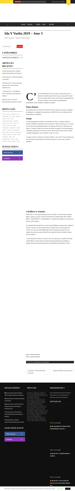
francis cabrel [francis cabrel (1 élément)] (5, 123)
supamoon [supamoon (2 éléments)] (9, 141)
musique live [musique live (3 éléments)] (8, 132)
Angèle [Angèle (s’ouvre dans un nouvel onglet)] (37, 221)
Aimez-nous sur (8, 152)
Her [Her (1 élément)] (8, 123)
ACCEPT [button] (68, 488)
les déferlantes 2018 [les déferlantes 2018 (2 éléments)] (6, 127)
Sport (44, 24)
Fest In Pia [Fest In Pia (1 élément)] (8, 118)
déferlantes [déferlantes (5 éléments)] (4, 118)
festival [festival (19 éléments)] (12, 118)
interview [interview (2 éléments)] (11, 123)
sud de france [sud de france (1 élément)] (5, 141)
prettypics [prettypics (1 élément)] (10, 136)
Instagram (7, 158)
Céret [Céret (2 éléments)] (10, 116)
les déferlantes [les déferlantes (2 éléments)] (14, 125)
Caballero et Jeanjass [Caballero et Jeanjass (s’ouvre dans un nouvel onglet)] (35, 216)
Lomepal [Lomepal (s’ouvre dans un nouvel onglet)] (40, 232)
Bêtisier (51, 24)
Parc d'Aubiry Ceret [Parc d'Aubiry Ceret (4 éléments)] (18, 132)
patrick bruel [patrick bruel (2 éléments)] (14, 134)
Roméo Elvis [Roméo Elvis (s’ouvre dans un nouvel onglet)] (70, 219)
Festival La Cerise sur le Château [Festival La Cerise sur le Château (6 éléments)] (33, 399)
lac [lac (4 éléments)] (18, 123)
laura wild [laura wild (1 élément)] (4, 125)
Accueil (23, 24)
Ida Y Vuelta (42, 362)
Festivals (36, 362)
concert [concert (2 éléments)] (43, 392)
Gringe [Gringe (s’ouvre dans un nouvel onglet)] (71, 124)
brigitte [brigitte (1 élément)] (29, 392)
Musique (30, 24)
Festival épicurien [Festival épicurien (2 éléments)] (41, 399)
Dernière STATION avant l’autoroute (62, 370)
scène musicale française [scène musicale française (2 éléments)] (32, 417)
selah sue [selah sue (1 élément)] (43, 417)
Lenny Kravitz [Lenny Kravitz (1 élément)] (9, 125)
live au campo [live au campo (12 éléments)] (35, 408)
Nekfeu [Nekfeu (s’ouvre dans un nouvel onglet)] (28, 128)
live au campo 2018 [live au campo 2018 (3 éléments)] (41, 408)
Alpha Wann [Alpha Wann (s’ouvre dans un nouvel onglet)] (62, 124)
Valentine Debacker (25, 37)
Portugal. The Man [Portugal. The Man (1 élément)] (5, 136)
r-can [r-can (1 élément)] (13, 136)
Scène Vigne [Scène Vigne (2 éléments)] (38, 417)
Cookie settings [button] (60, 488)
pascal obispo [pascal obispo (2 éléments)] (10, 134)
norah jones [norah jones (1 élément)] (12, 132)
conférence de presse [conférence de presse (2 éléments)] (6, 116)
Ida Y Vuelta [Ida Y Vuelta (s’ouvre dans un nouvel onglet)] (61, 96)
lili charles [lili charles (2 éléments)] (18, 127)
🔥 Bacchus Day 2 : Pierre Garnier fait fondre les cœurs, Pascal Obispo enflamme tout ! (12, 85)
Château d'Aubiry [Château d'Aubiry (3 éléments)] (38, 392)
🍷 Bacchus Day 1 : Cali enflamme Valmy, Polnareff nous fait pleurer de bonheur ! (11, 93)
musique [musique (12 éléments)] (4, 132)
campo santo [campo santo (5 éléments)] (33, 392)
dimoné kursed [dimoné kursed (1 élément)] (18, 116)
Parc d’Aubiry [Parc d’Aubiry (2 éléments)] (5, 134)
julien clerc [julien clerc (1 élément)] (15, 123)
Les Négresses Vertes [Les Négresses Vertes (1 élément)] (13, 127)
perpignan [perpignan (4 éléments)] (18, 134)
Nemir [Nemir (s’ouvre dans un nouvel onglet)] (56, 121)
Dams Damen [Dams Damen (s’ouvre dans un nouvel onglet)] (63, 110)
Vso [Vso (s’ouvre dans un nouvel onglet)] (67, 124)
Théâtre (38, 24)
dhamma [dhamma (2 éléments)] (13, 116)
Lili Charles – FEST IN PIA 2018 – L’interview (37, 371)
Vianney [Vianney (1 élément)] (18, 141)
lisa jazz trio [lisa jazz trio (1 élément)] (30, 408)
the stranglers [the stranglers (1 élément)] (14, 141)
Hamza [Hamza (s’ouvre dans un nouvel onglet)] (28, 221)
